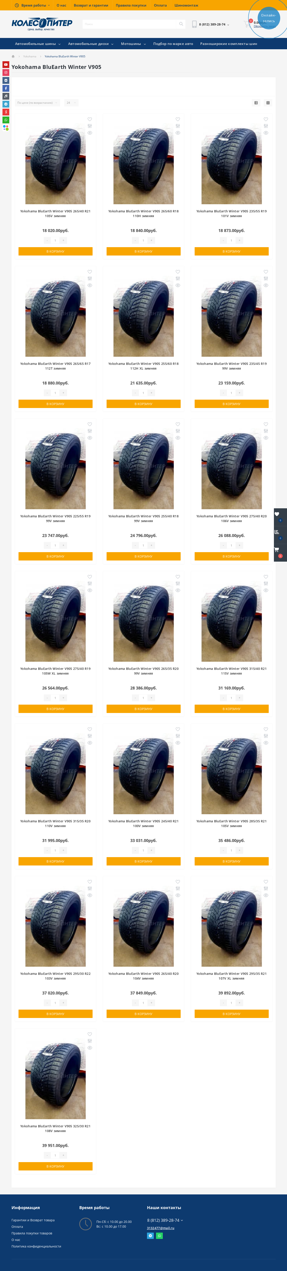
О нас (16, 1240)
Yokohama (29, 56)
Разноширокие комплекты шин (228, 43)
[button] (32, 5)
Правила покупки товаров (32, 1233)
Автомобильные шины (38, 43)
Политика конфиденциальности (36, 1246)
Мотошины (133, 43)
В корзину (55, 251)
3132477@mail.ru (161, 1228)
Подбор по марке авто (173, 43)
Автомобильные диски (91, 43)
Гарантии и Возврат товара (33, 1220)
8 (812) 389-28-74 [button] (165, 1220)
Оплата (17, 1226)
